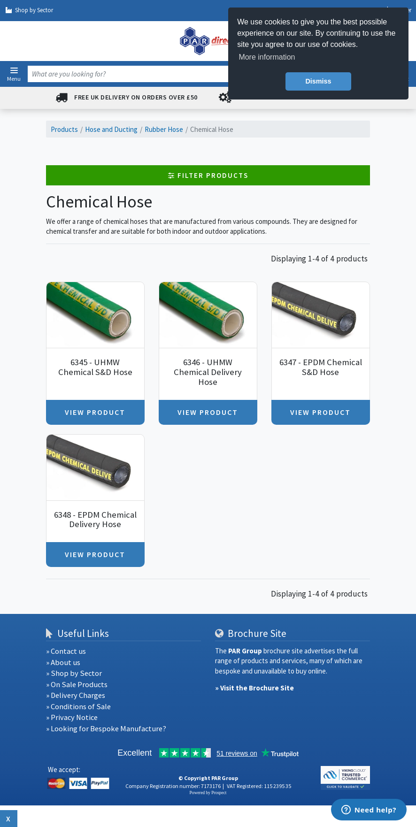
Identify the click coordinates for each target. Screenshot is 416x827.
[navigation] (208, 41)
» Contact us (66, 651)
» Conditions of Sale (78, 707)
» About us (63, 662)
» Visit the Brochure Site (254, 687)
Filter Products (208, 175)
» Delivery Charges (75, 695)
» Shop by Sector (74, 673)
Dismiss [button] (318, 81)
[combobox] (197, 74)
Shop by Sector (29, 10)
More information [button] (267, 57)
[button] (14, 70)
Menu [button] (14, 78)
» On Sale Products (77, 684)
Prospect (218, 792)
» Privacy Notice (72, 717)
